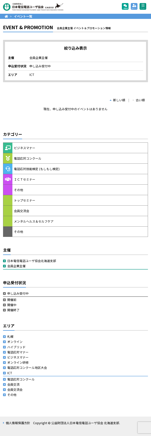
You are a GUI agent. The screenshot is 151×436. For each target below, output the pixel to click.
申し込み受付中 (18, 293)
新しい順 (117, 100)
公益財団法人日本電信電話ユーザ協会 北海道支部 (44, 7)
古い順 (138, 100)
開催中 (11, 304)
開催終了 (13, 310)
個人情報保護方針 (18, 423)
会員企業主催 (16, 266)
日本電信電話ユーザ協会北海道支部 (31, 260)
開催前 (11, 299)
